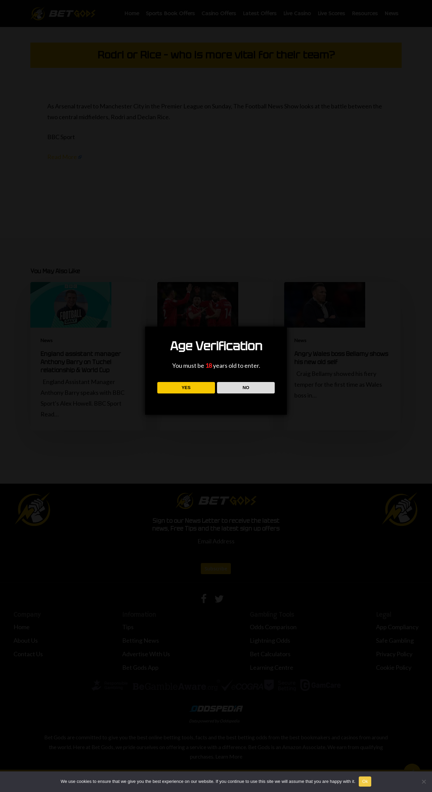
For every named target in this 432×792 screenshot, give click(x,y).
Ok (365, 781)
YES (186, 387)
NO (246, 387)
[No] (423, 781)
